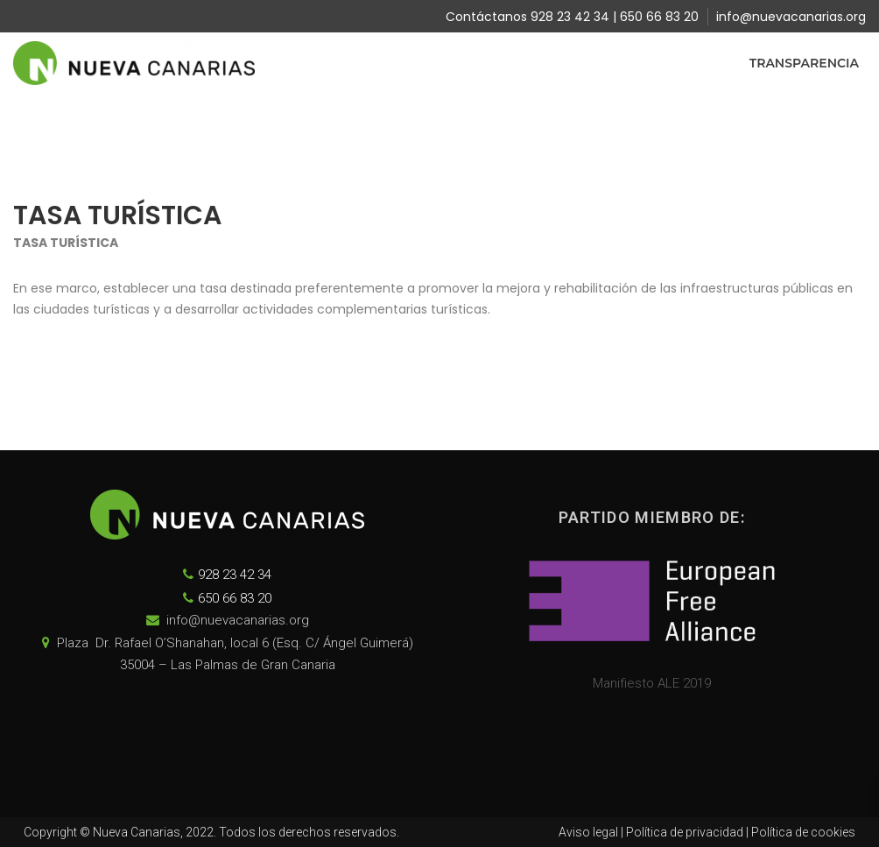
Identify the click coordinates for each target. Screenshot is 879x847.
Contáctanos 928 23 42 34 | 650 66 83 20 (572, 16)
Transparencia (804, 63)
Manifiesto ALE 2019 (652, 683)
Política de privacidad (684, 832)
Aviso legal (588, 832)
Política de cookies (803, 832)
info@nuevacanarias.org (791, 16)
